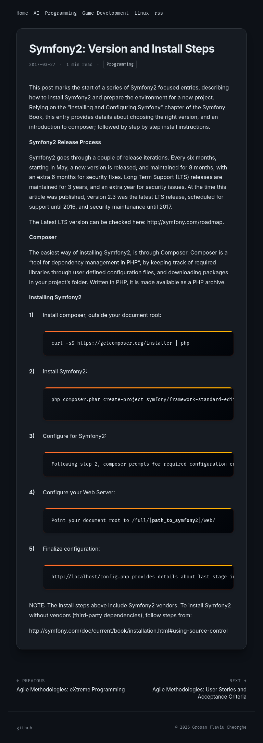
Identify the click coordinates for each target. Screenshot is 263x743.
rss (158, 13)
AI (36, 13)
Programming (61, 13)
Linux (141, 13)
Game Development (105, 13)
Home (22, 13)
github (24, 728)
